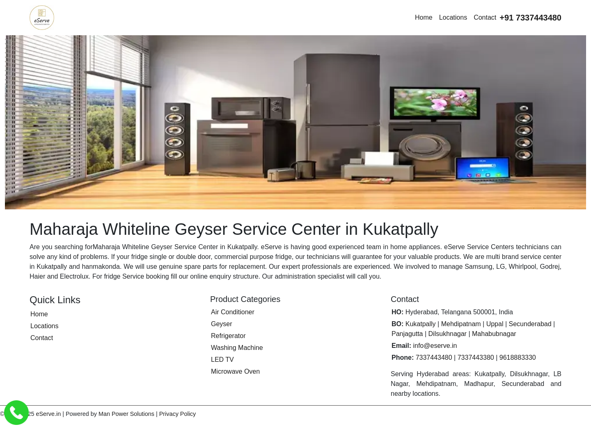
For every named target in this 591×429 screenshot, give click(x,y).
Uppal (495, 323)
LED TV (222, 359)
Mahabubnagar (494, 333)
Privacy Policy (177, 414)
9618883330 (517, 357)
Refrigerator (228, 335)
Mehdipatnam (461, 323)
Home (424, 17)
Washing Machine (237, 347)
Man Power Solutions (126, 414)
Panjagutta (407, 333)
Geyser (221, 323)
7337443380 (476, 357)
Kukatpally (420, 323)
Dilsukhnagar (447, 333)
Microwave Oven (235, 371)
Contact (485, 17)
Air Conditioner (232, 312)
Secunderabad (530, 323)
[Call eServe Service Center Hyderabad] (16, 412)
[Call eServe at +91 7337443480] (530, 17)
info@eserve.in (435, 345)
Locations (453, 17)
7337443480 (434, 357)
